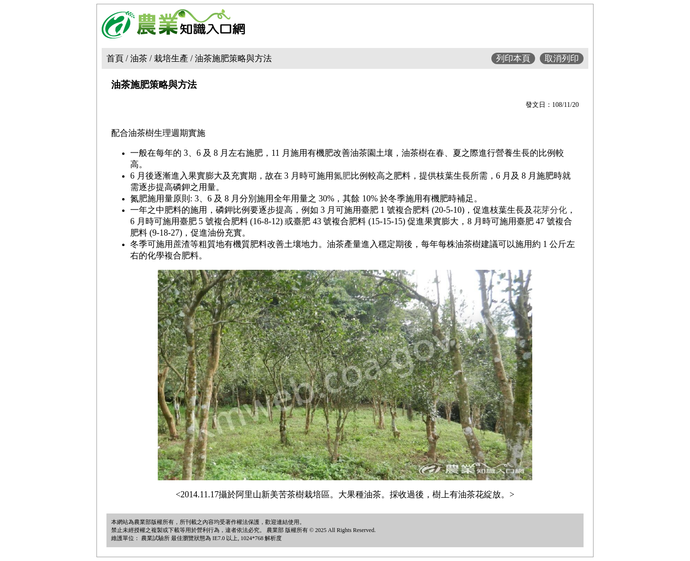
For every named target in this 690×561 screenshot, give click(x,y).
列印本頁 (513, 58)
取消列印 (562, 58)
